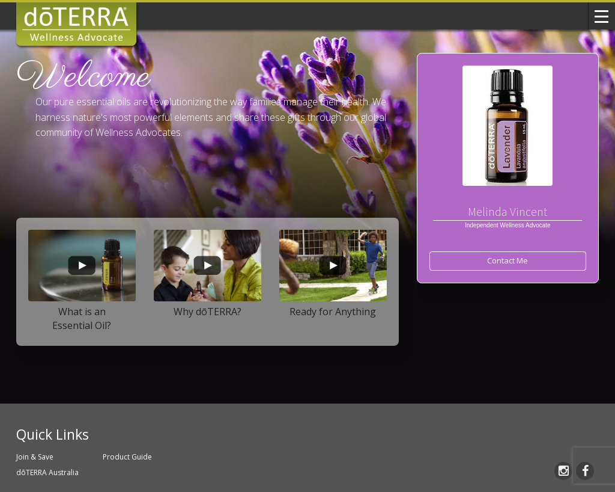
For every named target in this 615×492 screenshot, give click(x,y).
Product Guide (127, 457)
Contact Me (507, 260)
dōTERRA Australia (47, 472)
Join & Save (34, 457)
